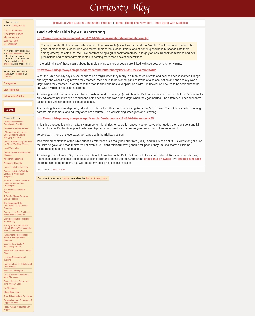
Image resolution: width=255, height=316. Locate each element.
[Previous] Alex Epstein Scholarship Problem (82, 22)
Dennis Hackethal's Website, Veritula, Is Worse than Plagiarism (16, 174)
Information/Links (14, 96)
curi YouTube (11, 40)
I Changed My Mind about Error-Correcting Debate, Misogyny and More (15, 135)
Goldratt (8, 76)
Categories (10, 83)
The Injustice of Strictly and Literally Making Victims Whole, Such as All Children (17, 228)
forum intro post (96, 178)
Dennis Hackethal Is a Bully (16, 167)
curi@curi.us (18, 25)
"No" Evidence (10, 288)
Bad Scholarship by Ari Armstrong (71, 32)
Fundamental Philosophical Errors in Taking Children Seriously (16, 237)
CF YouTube (10, 44)
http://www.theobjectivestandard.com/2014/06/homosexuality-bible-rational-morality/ (92, 38)
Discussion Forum (13, 34)
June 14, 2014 (59, 169)
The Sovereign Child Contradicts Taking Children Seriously (16, 205)
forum (65, 178)
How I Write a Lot (11, 148)
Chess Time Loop (11, 292)
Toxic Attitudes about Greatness (18, 296)
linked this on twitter (157, 158)
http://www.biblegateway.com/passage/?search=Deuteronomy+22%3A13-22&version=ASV (96, 70)
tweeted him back (189, 158)
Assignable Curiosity (13, 163)
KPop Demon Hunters (13, 159)
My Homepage (11, 37)
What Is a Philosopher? (14, 271)
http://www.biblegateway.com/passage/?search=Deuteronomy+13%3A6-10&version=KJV (95, 118)
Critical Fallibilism (13, 30)
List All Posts (11, 89)
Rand (6, 74)
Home (119, 22)
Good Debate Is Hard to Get (16, 128)
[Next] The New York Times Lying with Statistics (156, 22)
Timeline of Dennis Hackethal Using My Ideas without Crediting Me (17, 183)
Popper (18, 74)
